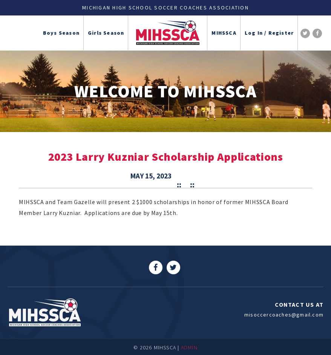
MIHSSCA (223, 32)
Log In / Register (269, 32)
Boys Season (61, 32)
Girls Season (106, 32)
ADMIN (189, 347)
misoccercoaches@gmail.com (283, 314)
